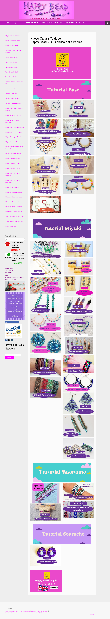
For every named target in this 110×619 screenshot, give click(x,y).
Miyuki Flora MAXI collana (13, 132)
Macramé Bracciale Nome (13, 197)
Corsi (43, 23)
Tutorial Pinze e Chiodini (13, 103)
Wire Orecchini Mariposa (13, 77)
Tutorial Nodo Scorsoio (12, 98)
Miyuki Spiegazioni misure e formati (14, 109)
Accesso (92, 614)
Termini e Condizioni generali (22, 611)
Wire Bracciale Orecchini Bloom (13, 51)
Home (8, 23)
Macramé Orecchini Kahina (13, 211)
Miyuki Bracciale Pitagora (13, 192)
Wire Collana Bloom (11, 57)
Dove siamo (59, 23)
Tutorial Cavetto (10, 89)
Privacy (26, 612)
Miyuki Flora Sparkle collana (14, 137)
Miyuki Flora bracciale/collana (14, 127)
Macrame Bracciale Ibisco (13, 206)
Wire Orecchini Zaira (11, 62)
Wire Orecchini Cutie (11, 72)
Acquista (16, 23)
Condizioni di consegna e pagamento (14, 612)
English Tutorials (10, 226)
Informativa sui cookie (34, 612)
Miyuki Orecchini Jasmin (13, 153)
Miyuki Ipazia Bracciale (12, 40)
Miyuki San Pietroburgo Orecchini (12, 181)
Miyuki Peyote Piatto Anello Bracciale (14, 148)
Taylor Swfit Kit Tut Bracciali (14, 216)
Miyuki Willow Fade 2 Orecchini (12, 121)
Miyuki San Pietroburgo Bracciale (12, 174)
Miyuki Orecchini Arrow (12, 168)
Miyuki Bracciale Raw (12, 142)
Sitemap (43, 612)
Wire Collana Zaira (11, 67)
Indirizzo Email (9, 353)
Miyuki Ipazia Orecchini (12, 45)
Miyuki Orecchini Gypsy (12, 158)
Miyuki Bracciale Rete (12, 187)
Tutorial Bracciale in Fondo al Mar (14, 83)
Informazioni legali (10, 611)
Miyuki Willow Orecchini (13, 115)
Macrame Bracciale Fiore (13, 202)
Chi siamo (80, 23)
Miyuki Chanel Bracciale (13, 36)
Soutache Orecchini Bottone (14, 221)
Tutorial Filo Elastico (11, 93)
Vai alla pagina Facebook (12, 322)
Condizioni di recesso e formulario (39, 611)
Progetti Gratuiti (31, 23)
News (49, 23)
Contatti (70, 23)
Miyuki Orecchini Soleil (12, 163)
